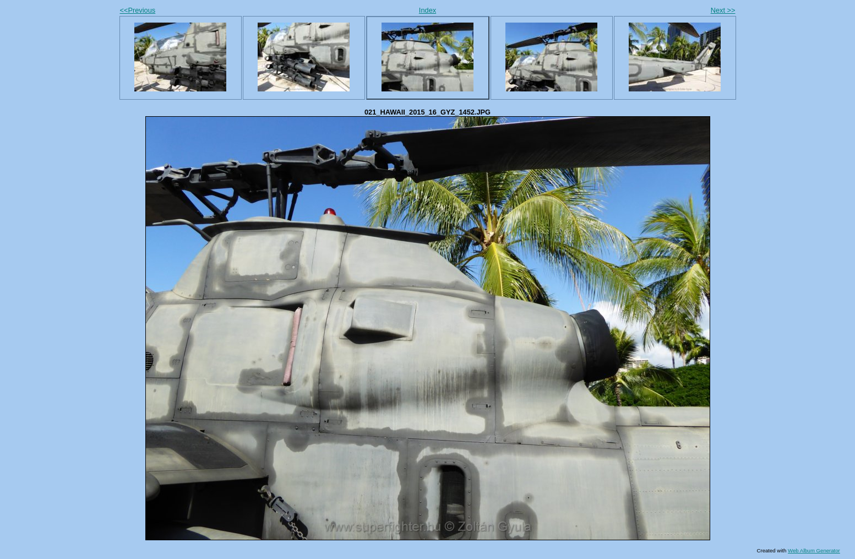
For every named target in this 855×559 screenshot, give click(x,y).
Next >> (723, 10)
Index (427, 10)
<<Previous (138, 10)
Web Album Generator (814, 550)
